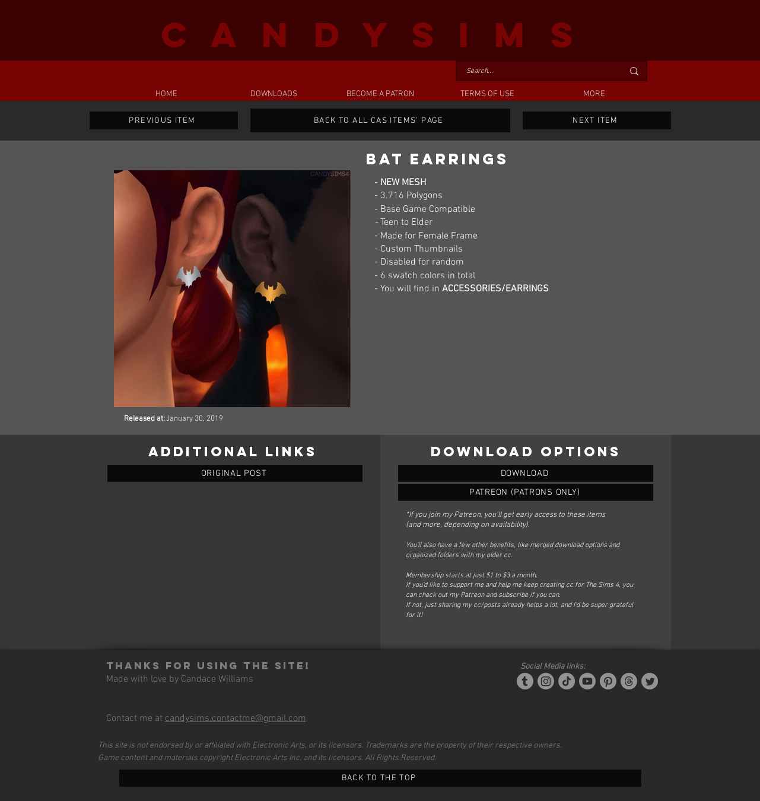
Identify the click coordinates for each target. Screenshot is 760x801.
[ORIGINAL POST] (234, 473)
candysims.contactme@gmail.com (235, 718)
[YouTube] (587, 681)
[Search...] (535, 71)
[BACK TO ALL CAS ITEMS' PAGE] (380, 120)
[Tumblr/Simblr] (525, 681)
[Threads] (629, 681)
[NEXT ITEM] (597, 120)
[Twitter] (649, 681)
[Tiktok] (566, 681)
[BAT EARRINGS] (525, 473)
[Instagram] (546, 681)
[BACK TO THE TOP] (380, 778)
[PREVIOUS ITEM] (164, 120)
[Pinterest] (608, 681)
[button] (273, 94)
